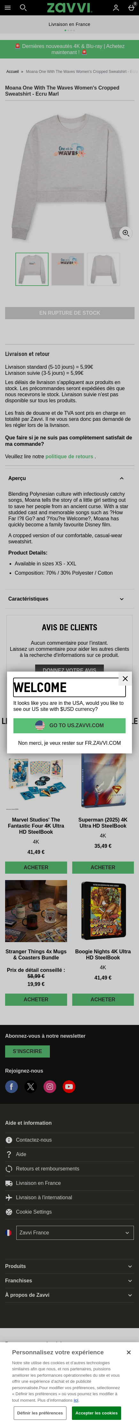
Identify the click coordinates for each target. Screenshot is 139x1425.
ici (76, 1400)
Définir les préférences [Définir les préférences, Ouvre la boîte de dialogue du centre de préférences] (40, 1413)
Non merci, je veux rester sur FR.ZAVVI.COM (69, 743)
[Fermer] (125, 679)
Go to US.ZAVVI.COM (76, 725)
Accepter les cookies (96, 1413)
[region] (69, 1383)
